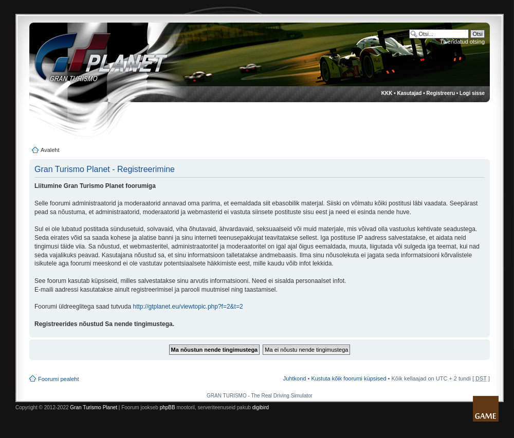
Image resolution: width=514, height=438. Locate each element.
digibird (260, 407)
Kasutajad (409, 93)
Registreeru (440, 93)
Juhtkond (294, 378)
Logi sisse (472, 93)
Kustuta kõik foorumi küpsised (348, 378)
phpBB (167, 407)
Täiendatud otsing (462, 42)
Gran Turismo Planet (93, 407)
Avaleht (50, 150)
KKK (387, 93)
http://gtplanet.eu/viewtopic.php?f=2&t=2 (188, 306)
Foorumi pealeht (58, 379)
